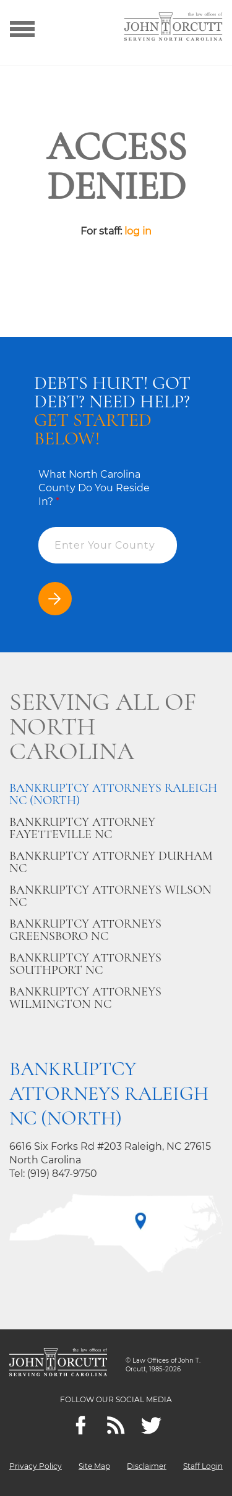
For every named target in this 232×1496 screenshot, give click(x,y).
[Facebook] (80, 1425)
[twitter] (151, 1425)
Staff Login (203, 1466)
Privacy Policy (35, 1466)
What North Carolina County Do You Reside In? (94, 487)
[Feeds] (116, 1425)
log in (138, 231)
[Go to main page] (173, 27)
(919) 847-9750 (62, 1173)
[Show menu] (22, 28)
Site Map (94, 1466)
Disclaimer (146, 1466)
